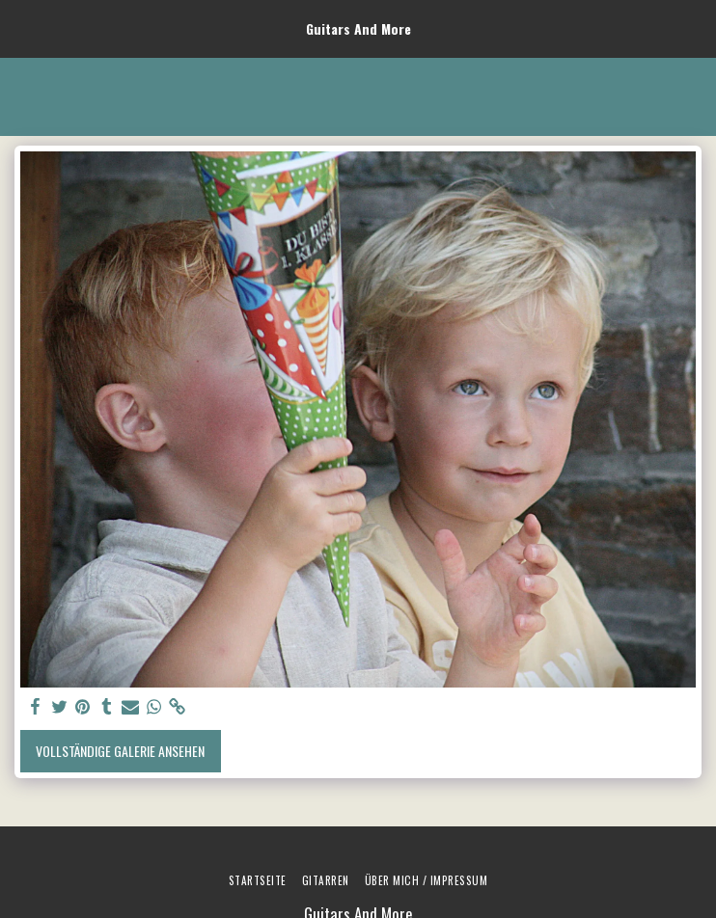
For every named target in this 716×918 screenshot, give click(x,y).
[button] (21, 28)
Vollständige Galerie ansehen (120, 751)
